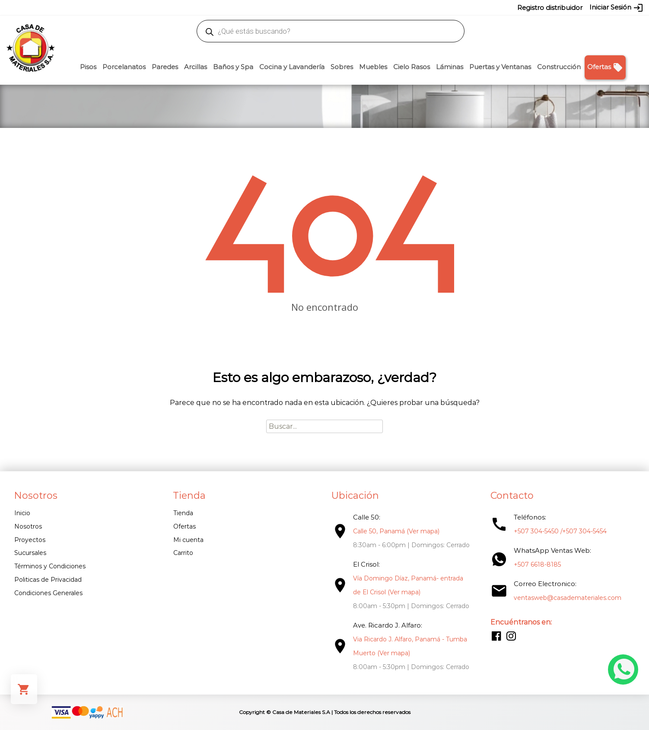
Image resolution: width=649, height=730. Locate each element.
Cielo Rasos (411, 67)
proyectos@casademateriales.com (234, 7)
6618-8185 (373, 7)
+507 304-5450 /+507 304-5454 (560, 531)
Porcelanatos (124, 67)
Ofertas (605, 67)
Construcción (559, 67)
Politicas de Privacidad (48, 579)
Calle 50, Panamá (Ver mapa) (396, 531)
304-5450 (312, 7)
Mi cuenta (188, 540)
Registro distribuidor (549, 7)
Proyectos (29, 540)
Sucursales (30, 553)
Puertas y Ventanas (500, 67)
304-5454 (343, 7)
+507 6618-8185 (537, 564)
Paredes (165, 67)
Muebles (373, 67)
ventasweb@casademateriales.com (131, 7)
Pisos (88, 67)
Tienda (183, 513)
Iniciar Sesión (616, 8)
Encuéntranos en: (521, 622)
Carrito (183, 553)
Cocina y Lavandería (291, 67)
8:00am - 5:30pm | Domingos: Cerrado (411, 606)
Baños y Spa (233, 67)
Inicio (22, 513)
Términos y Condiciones (50, 566)
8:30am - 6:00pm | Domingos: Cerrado (411, 545)
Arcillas (195, 67)
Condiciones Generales (48, 593)
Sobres (342, 67)
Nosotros (28, 526)
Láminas (449, 67)
